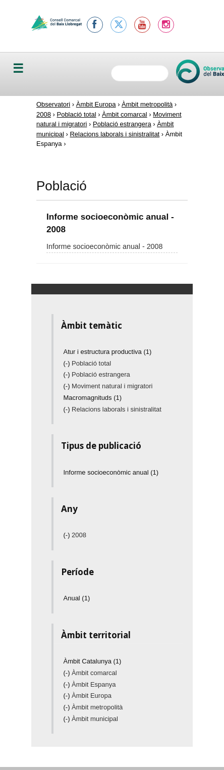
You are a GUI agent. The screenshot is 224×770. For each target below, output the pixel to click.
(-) (68, 363)
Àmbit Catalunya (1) (93, 661)
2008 (43, 114)
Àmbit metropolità (147, 104)
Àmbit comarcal (124, 114)
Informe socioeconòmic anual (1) (111, 472)
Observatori (53, 104)
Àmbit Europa (96, 104)
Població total (76, 114)
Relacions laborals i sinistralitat (114, 134)
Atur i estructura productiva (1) (108, 351)
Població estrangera (122, 124)
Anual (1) (77, 598)
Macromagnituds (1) (93, 397)
